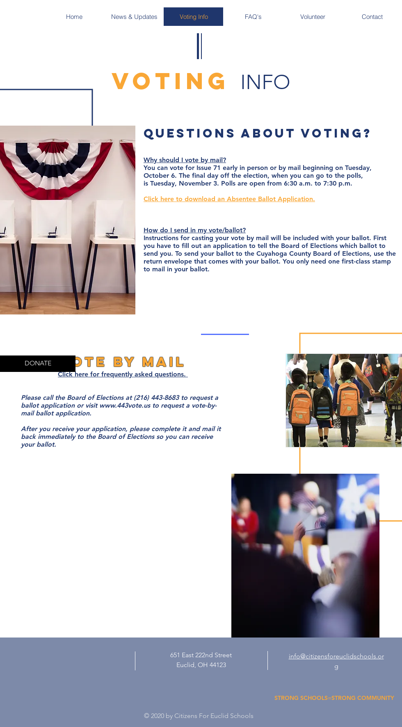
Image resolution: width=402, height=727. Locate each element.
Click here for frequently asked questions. (123, 374)
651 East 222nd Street (201, 655)
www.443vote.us (124, 405)
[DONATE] (37, 363)
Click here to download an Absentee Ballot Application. (229, 199)
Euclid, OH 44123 (201, 665)
